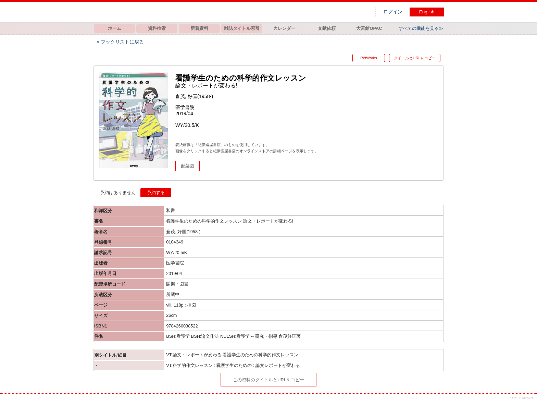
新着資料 (199, 28)
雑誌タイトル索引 (242, 28)
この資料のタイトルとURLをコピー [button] (268, 379)
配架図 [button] (187, 165)
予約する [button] (156, 192)
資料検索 (157, 28)
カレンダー (284, 28)
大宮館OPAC (369, 28)
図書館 (165, 12)
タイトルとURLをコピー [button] (414, 58)
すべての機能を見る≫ (421, 28)
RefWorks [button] (367, 58)
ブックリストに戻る (122, 42)
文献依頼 (327, 28)
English (427, 11)
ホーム (114, 28)
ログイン (392, 11)
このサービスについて (522, 397)
